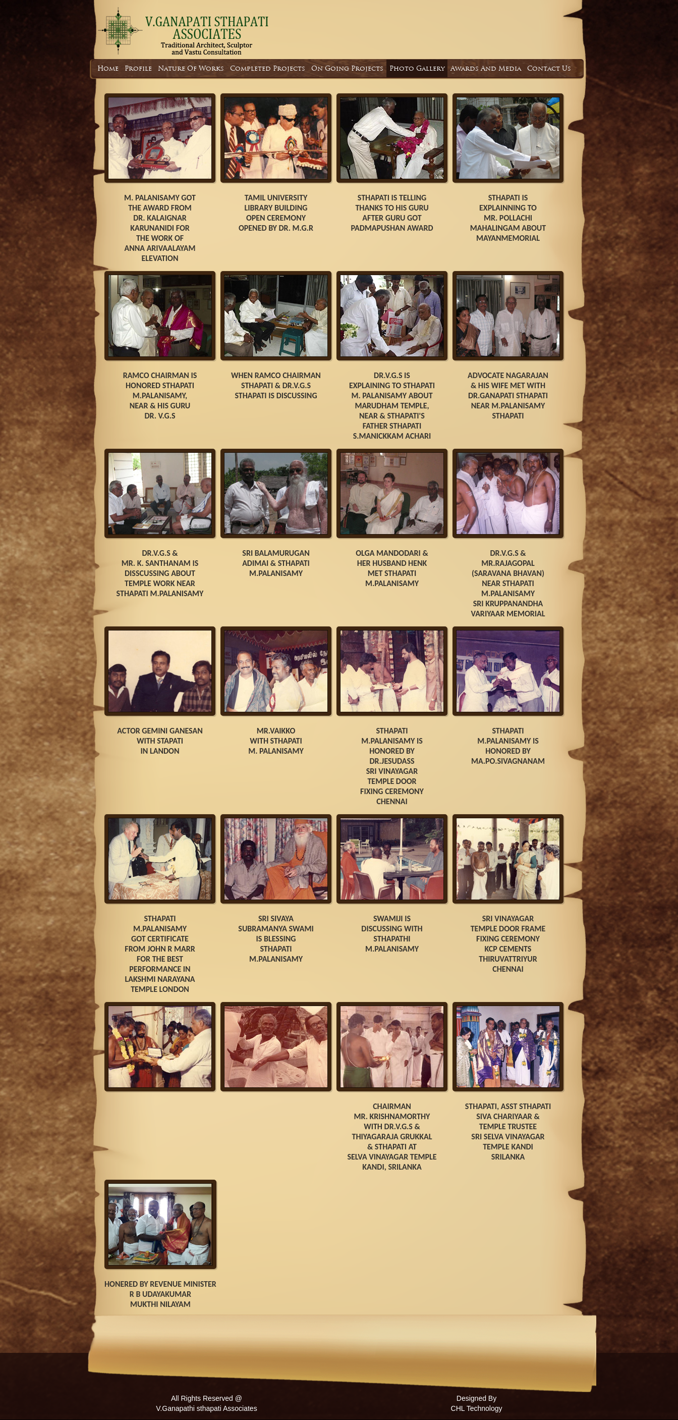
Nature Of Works (191, 68)
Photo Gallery (416, 68)
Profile (138, 68)
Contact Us (549, 68)
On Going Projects (347, 68)
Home (108, 68)
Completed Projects (267, 68)
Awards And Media (485, 68)
